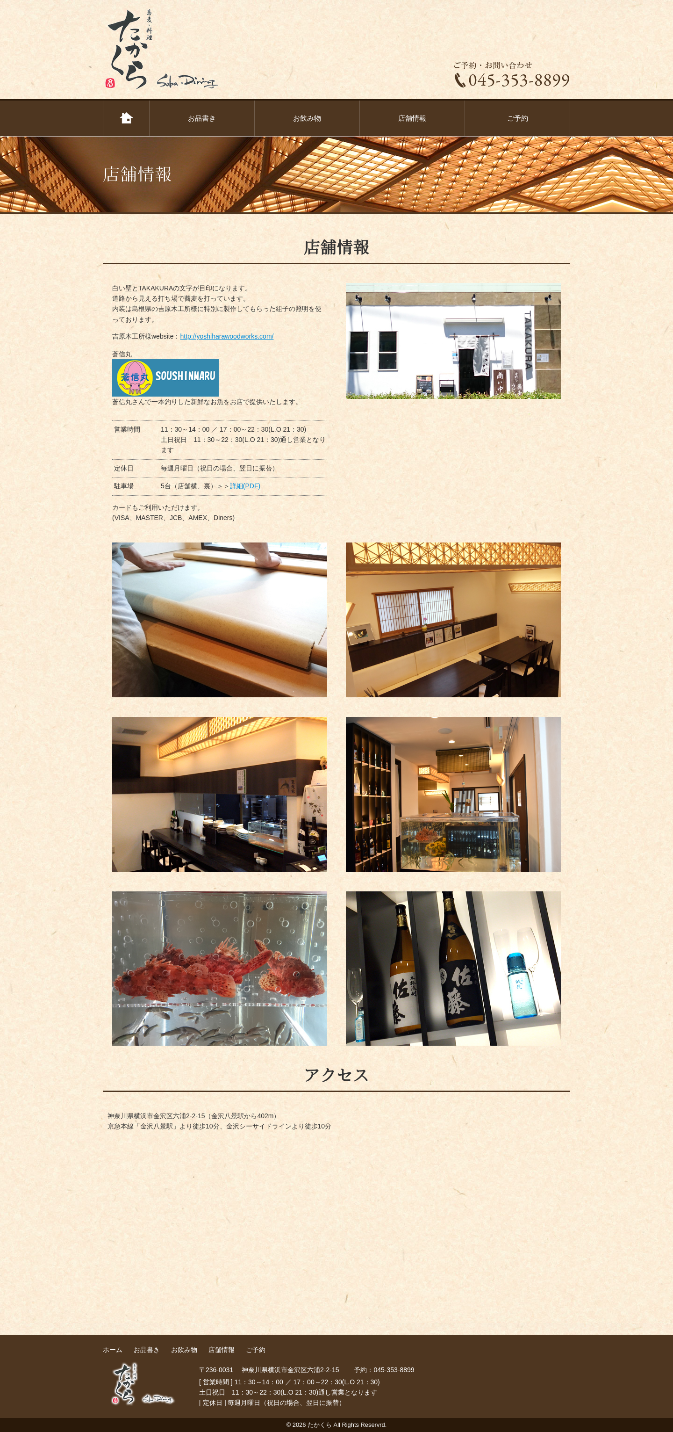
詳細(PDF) (245, 486)
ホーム (126, 118)
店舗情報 (412, 118)
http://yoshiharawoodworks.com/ (226, 336)
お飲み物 (307, 118)
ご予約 (517, 118)
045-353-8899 (393, 1370)
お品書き (202, 118)
